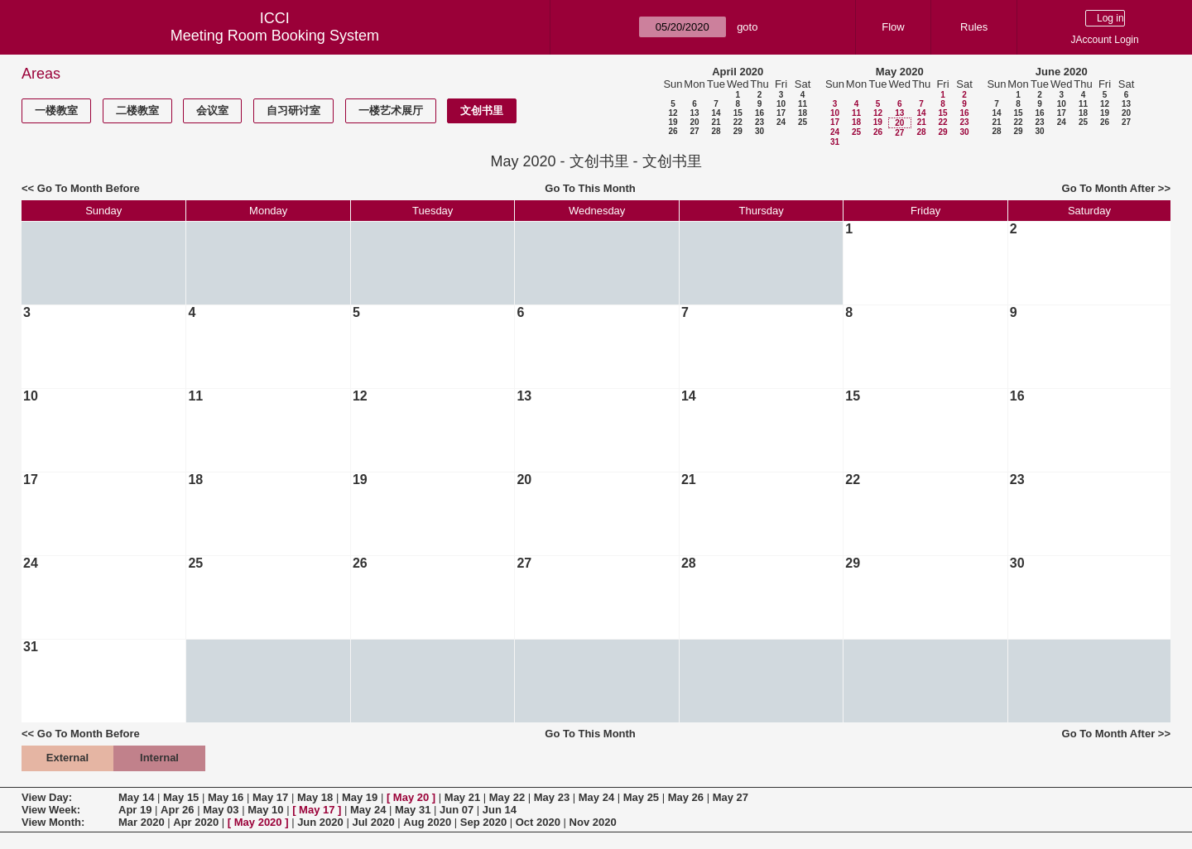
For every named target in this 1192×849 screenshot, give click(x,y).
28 (715, 131)
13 (694, 113)
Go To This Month (590, 188)
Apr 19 (134, 809)
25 (802, 122)
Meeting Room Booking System (275, 35)
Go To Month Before (88, 188)
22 (738, 122)
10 (781, 103)
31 (834, 141)
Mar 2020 (141, 822)
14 (715, 113)
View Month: (53, 822)
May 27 (730, 797)
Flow (893, 27)
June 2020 (1062, 71)
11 (802, 103)
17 (781, 113)
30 (759, 131)
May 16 (225, 797)
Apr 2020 (196, 822)
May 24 (596, 797)
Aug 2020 (427, 822)
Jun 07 (456, 809)
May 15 (181, 797)
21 (715, 122)
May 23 (552, 797)
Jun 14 (500, 809)
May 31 (412, 809)
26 (672, 131)
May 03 (220, 809)
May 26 (686, 797)
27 (694, 131)
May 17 (270, 797)
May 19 (359, 797)
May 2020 (900, 71)
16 (759, 113)
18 (802, 113)
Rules (974, 27)
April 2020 (737, 71)
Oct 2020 (538, 822)
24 (781, 122)
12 (672, 113)
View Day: (47, 797)
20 (694, 122)
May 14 (136, 797)
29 (738, 131)
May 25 (641, 797)
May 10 (265, 809)
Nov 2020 (593, 822)
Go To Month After (1109, 188)
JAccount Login (1105, 40)
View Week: (51, 809)
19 (672, 122)
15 (738, 113)
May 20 (411, 797)
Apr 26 (177, 809)
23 (759, 122)
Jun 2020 (320, 822)
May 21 (462, 797)
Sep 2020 (483, 822)
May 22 (507, 797)
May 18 (315, 797)
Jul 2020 (373, 822)
